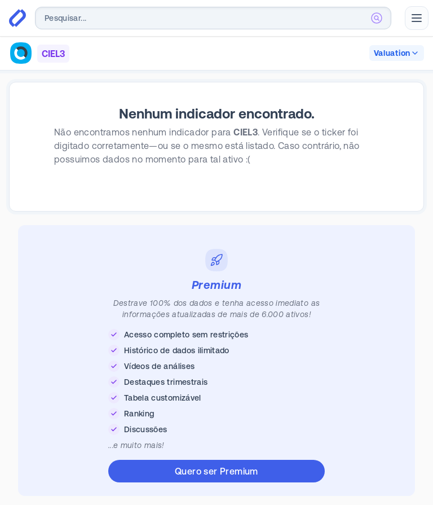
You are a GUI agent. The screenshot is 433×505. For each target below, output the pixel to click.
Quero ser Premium (216, 471)
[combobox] (213, 18)
